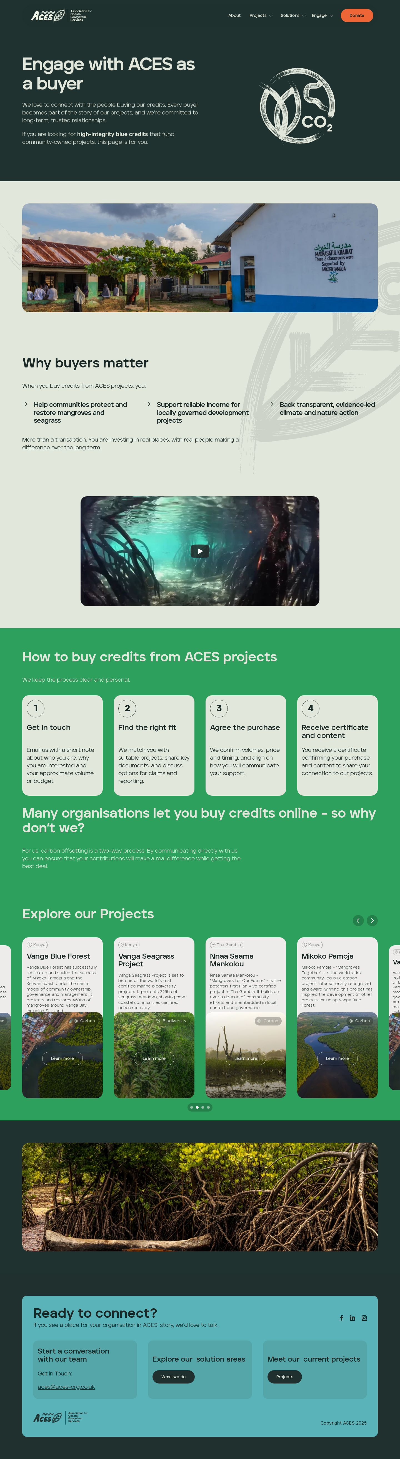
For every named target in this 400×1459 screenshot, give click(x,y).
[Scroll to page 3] (203, 1107)
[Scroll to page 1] (191, 1107)
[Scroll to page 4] (209, 1107)
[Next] (372, 920)
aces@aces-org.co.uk (66, 1387)
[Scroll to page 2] (197, 1107)
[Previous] (358, 920)
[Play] (200, 551)
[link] (62, 15)
